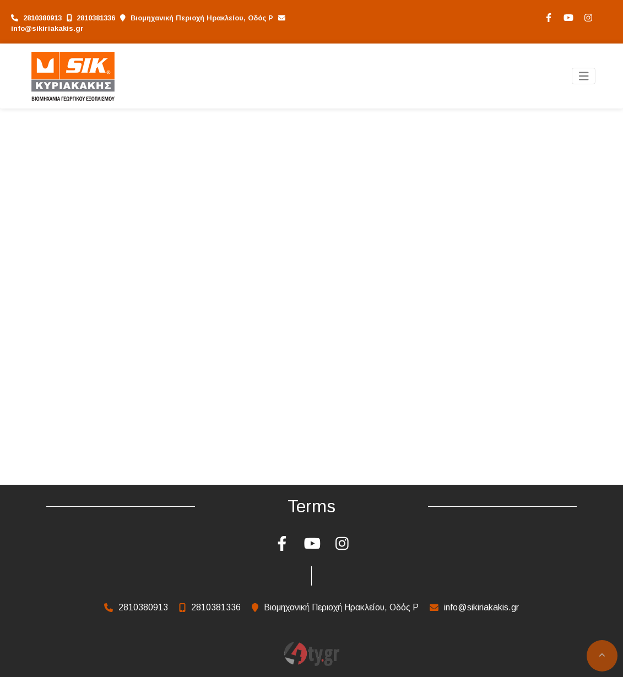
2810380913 (42, 18)
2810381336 (96, 18)
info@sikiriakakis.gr (47, 28)
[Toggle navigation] (584, 76)
